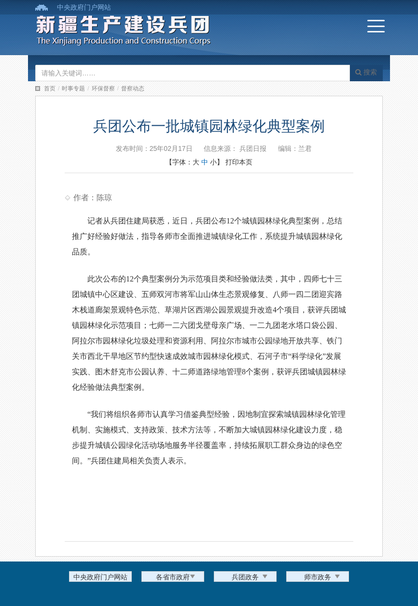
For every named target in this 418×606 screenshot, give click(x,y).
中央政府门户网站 (84, 7)
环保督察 (103, 88)
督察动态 (132, 88)
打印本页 (238, 162)
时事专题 (73, 88)
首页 (50, 88)
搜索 (366, 72)
